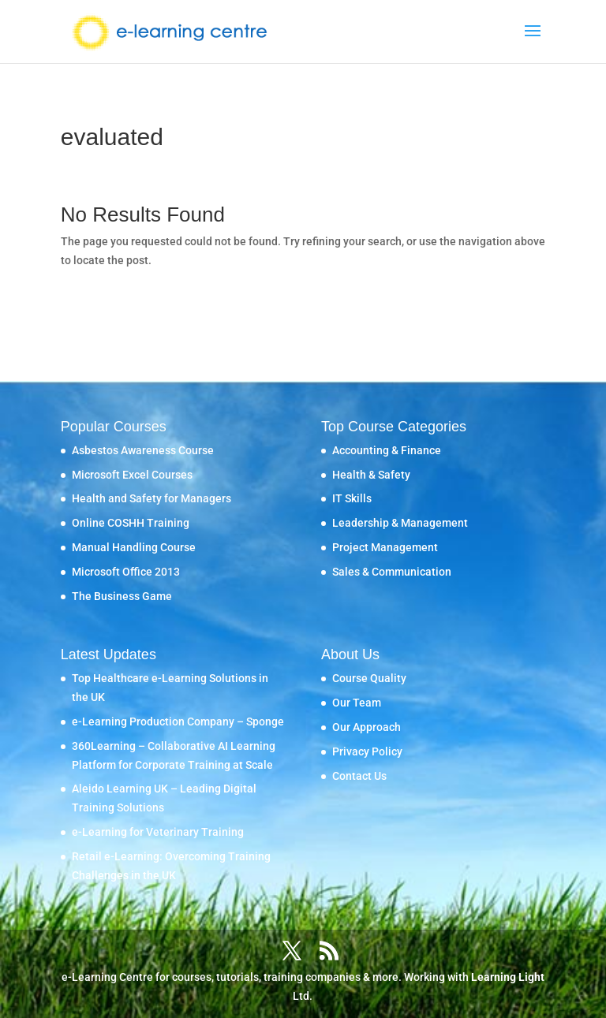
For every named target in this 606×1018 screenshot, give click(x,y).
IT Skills (352, 498)
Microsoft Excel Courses (132, 474)
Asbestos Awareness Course (143, 450)
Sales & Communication (391, 571)
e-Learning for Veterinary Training (158, 832)
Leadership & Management (400, 522)
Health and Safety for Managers (151, 498)
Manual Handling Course (134, 547)
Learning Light (507, 977)
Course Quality (369, 678)
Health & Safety (371, 474)
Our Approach (366, 727)
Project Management (385, 547)
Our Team (356, 702)
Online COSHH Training (130, 522)
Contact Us (359, 776)
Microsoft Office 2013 (126, 571)
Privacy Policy (367, 751)
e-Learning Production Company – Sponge (178, 721)
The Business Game (122, 596)
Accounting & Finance (386, 450)
